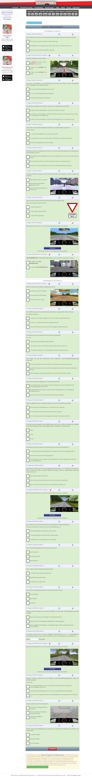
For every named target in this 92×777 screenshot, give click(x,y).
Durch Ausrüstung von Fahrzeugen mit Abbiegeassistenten (46, 617)
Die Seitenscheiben (35, 734)
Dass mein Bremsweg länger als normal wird (38, 188)
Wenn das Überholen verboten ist (39, 476)
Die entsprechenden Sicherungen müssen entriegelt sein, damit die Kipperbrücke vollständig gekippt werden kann (52, 385)
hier (75, 775)
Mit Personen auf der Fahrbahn (38, 291)
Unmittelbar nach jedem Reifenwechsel (40, 573)
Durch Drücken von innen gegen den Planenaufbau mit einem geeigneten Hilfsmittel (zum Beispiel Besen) (53, 460)
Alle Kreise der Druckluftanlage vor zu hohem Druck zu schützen (47, 407)
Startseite (15, 7)
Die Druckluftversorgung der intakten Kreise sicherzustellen (46, 411)
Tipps (57, 7)
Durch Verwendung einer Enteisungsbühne (41, 455)
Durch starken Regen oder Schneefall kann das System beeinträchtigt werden (51, 364)
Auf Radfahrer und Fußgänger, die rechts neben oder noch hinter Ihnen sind (50, 45)
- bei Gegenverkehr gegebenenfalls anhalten (42, 341)
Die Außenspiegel (34, 739)
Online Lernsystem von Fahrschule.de (52, 755)
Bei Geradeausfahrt (35, 556)
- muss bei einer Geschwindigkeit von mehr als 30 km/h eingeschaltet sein (50, 318)
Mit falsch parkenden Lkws (37, 299)
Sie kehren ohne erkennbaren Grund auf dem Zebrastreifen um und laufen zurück (52, 119)
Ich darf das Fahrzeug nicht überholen (40, 98)
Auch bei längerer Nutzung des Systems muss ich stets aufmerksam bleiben (50, 373)
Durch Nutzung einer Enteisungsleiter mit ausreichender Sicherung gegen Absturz (52, 451)
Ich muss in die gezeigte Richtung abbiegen (42, 93)
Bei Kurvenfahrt (34, 552)
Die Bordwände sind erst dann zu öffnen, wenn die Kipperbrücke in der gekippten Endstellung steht (52, 390)
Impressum (76, 7)
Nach (28, 639)
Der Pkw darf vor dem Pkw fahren (38, 63)
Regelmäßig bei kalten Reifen (38, 577)
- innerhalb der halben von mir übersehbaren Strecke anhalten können (49, 350)
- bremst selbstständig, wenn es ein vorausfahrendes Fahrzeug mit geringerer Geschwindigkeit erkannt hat (51, 686)
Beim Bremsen (34, 560)
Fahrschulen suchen (26, 7)
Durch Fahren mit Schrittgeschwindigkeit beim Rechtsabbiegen (47, 621)
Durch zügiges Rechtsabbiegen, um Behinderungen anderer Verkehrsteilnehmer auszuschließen (52, 625)
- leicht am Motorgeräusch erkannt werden (41, 142)
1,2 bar (31, 430)
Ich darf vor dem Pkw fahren (38, 68)
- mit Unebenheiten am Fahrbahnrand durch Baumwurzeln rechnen (48, 346)
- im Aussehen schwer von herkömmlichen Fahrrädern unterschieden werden (51, 138)
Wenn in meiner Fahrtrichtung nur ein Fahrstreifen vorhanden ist (47, 484)
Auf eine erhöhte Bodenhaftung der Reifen (38, 708)
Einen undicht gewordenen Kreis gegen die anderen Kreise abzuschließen (50, 416)
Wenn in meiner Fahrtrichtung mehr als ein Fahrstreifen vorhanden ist (49, 480)
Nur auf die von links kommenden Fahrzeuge (42, 50)
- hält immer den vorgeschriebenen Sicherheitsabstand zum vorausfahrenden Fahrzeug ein (53, 695)
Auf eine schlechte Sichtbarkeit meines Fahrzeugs (38, 712)
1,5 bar (31, 434)
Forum (69, 7)
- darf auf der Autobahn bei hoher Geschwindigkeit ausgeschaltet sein (49, 326)
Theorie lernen (49, 7)
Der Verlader (33, 598)
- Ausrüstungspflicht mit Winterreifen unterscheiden (44, 535)
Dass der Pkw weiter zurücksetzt (38, 179)
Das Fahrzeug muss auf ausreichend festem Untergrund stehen (47, 395)
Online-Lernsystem (7, 12)
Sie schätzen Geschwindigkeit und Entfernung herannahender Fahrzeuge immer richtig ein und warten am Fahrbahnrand (53, 114)
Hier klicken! (7, 19)
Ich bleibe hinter (35, 262)
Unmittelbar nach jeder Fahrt (38, 581)
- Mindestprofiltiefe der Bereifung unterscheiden (43, 531)
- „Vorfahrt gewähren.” (36, 207)
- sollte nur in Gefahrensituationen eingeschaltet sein (44, 322)
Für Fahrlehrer (38, 7)
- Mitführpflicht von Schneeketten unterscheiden (43, 539)
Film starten (52, 248)
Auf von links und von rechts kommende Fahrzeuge (44, 41)
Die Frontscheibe (34, 743)
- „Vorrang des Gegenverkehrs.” (38, 211)
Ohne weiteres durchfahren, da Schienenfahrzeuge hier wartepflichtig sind (50, 161)
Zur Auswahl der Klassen (34, 22)
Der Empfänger (34, 594)
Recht (63, 7)
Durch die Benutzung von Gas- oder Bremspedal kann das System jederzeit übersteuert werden (53, 368)
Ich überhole (39, 267)
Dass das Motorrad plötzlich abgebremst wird (37, 184)
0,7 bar (32, 438)
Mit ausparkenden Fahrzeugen (38, 295)
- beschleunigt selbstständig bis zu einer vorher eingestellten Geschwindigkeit (51, 691)
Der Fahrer (33, 603)
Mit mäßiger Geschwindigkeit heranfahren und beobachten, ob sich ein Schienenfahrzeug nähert (54, 156)
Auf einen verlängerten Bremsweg (36, 717)
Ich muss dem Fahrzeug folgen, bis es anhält (42, 89)
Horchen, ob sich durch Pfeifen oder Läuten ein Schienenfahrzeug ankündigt (50, 165)
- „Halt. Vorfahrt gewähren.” (37, 215)
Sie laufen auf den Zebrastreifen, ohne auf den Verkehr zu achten (47, 110)
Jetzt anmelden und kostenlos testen (37, 767)
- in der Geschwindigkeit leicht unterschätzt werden (44, 134)
